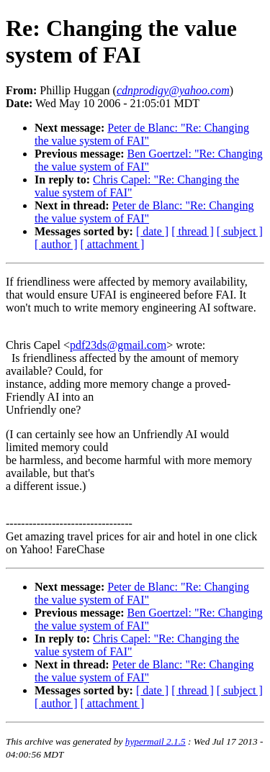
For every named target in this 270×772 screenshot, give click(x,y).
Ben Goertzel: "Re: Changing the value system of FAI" (149, 160)
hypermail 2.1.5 (155, 741)
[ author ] (56, 244)
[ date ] (152, 231)
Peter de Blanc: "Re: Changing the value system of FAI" (142, 134)
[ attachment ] (113, 244)
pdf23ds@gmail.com (118, 345)
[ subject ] (240, 231)
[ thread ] (192, 231)
